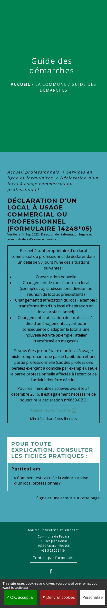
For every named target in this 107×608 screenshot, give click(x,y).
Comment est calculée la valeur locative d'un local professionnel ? (51, 480)
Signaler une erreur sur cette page (68, 498)
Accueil (20, 84)
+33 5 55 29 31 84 (53, 550)
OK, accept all (20, 597)
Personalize (92, 597)
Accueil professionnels (34, 172)
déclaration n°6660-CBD (64, 400)
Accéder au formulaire (53, 411)
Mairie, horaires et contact (53, 530)
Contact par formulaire (54, 557)
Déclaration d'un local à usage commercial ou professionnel (52, 183)
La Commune (51, 84)
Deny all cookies (58, 597)
